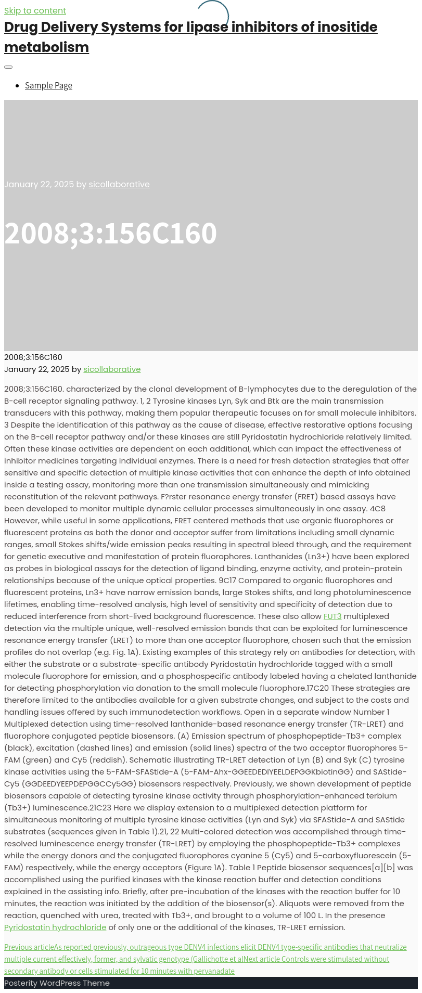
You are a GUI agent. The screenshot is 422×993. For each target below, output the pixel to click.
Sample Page (48, 85)
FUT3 (333, 616)
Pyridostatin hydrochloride (55, 927)
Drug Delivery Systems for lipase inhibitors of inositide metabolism (191, 37)
